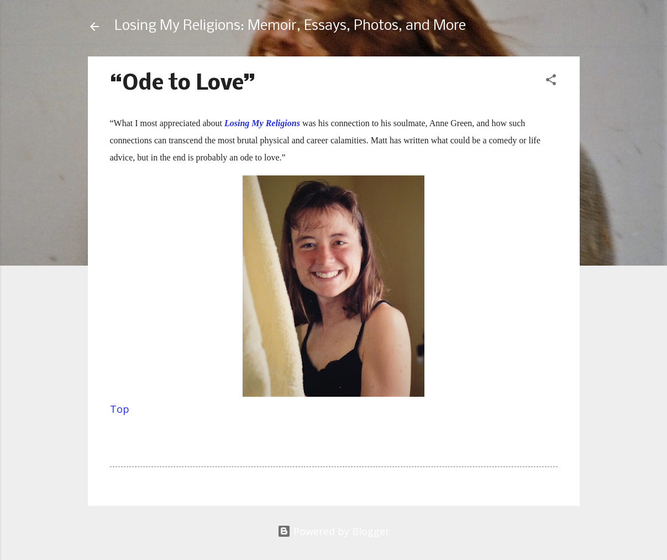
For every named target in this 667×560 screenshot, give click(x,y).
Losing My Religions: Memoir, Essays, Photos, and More (290, 26)
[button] (551, 81)
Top (119, 409)
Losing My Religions (262, 123)
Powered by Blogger (333, 531)
